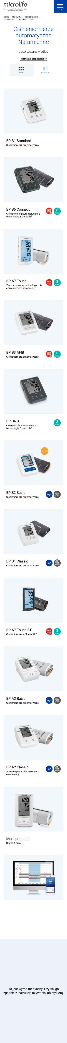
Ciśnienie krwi (31, 17)
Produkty (16, 17)
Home (6, 17)
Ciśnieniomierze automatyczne (18, 19)
